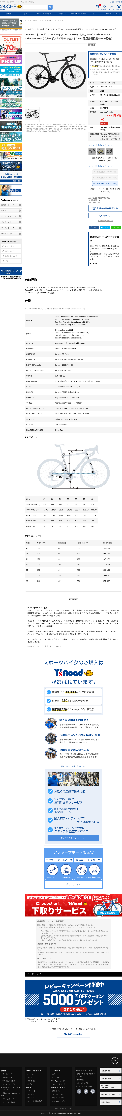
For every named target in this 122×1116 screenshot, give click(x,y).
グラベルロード (8, 1099)
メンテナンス (61, 14)
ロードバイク (7, 1074)
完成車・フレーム (7, 205)
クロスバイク (7, 1077)
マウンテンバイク (8, 1084)
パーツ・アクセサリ (43, 14)
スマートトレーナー (59, 1084)
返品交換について (11, 256)
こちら (98, 202)
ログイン (46, 1021)
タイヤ (29, 1077)
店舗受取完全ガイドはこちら (73, 838)
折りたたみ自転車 (8, 1081)
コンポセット (32, 1081)
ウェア (26, 14)
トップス (30, 1094)
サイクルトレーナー (78, 14)
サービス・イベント (113, 14)
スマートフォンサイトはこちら (62, 1108)
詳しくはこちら (73, 884)
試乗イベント (57, 1091)
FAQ (6, 261)
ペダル (29, 1084)
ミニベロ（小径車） (9, 1102)
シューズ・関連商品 (34, 1101)
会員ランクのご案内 (84, 1070)
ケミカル (55, 1077)
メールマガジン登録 (84, 1086)
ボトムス (30, 1098)
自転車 (8, 14)
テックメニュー (58, 1098)
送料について (9, 251)
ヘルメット (31, 1091)
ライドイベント (58, 1094)
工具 (54, 1074)
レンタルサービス (58, 1101)
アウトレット (96, 14)
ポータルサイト (83, 1083)
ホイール (30, 1074)
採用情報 (80, 1080)
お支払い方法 (9, 246)
